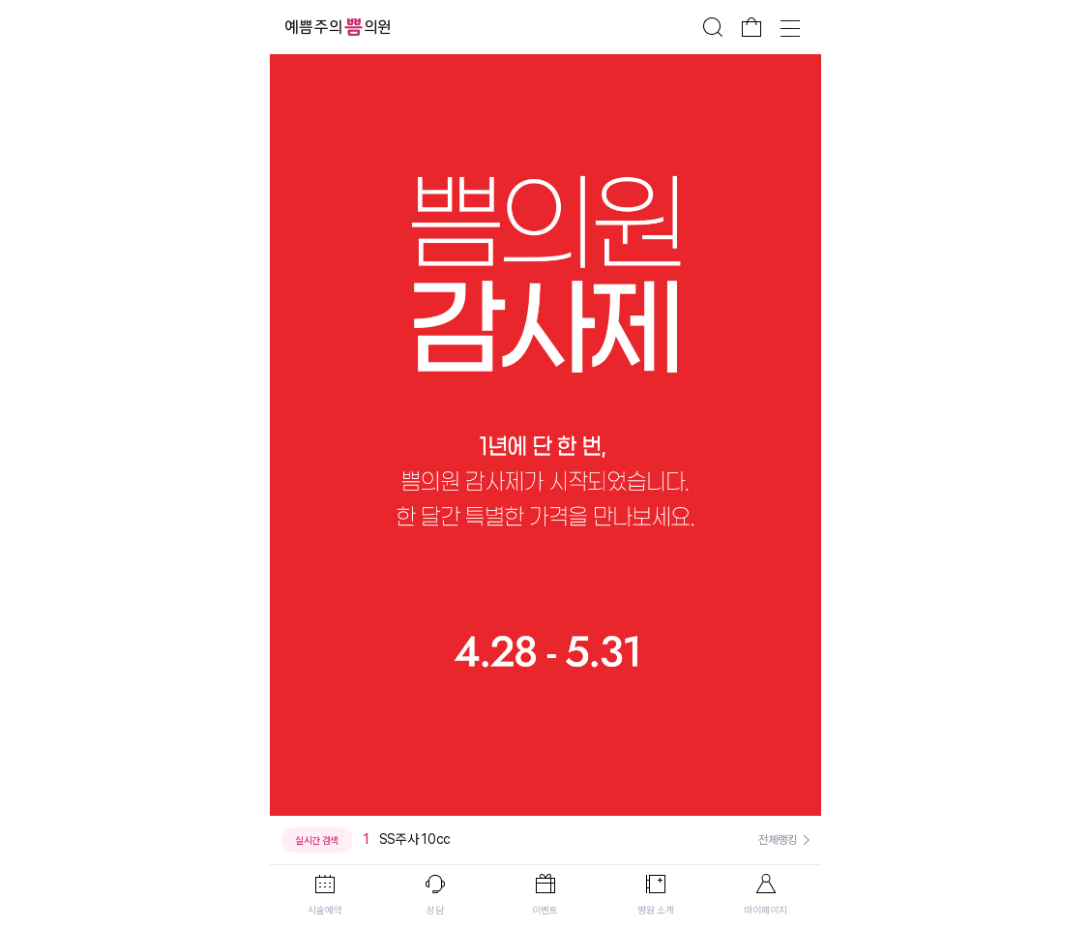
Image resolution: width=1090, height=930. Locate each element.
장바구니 (751, 27)
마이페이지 (765, 909)
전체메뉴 (790, 27)
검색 (712, 27)
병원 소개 (655, 909)
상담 (435, 909)
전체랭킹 (777, 840)
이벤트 (545, 909)
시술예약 (325, 909)
